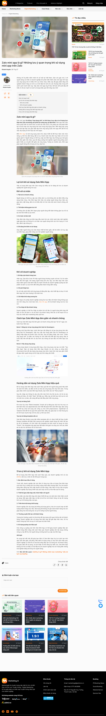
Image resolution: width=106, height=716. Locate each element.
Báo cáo (59, 9)
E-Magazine (19, 3)
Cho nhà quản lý (42, 3)
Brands (73, 44)
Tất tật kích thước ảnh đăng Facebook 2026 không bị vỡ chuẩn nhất (33, 648)
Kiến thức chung (7, 615)
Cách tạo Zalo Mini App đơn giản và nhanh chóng (32, 107)
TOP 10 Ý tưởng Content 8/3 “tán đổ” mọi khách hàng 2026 (57, 620)
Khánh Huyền (6, 69)
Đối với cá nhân (24, 103)
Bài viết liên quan (10, 595)
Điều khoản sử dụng (49, 693)
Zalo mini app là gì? (24, 98)
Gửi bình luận (62, 590)
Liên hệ (81, 9)
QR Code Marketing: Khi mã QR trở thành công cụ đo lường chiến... (11, 620)
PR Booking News (98, 683)
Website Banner (98, 690)
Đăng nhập (99, 3)
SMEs (19, 477)
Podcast (29, 3)
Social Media (6, 643)
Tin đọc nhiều (79, 18)
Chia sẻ (4, 74)
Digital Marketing (31, 9)
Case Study (46, 9)
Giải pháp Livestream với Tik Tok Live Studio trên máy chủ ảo (57, 648)
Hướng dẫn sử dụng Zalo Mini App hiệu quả (31, 109)
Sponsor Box (97, 693)
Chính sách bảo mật (49, 690)
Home (4, 9)
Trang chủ (4, 13)
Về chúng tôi (47, 683)
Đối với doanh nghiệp (26, 105)
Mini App (22, 134)
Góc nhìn (70, 9)
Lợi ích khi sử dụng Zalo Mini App (28, 100)
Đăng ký (89, 3)
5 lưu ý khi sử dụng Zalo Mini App (28, 112)
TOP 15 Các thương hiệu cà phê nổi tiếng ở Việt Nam (86, 47)
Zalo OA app (43, 302)
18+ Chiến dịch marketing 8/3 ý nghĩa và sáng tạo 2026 (34, 620)
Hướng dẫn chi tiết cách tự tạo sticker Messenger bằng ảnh (11, 648)
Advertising (29, 615)
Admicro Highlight (56, 3)
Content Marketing (53, 615)
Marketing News (15, 9)
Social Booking (97, 686)
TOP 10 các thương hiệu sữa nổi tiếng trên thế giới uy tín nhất (95, 53)
